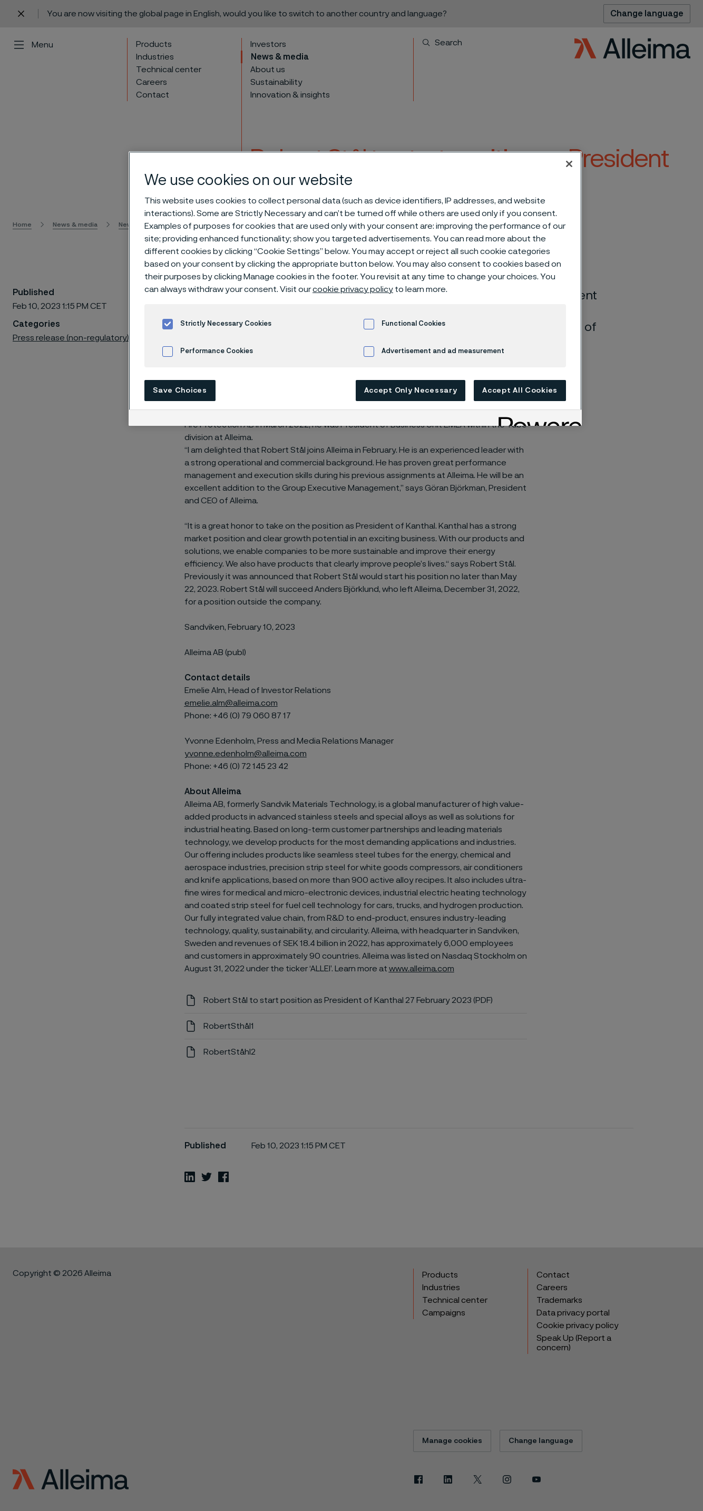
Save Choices (180, 390)
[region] (355, 288)
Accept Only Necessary (410, 390)
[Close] (569, 164)
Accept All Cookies (520, 390)
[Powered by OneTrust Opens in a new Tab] (536, 419)
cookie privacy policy (353, 289)
